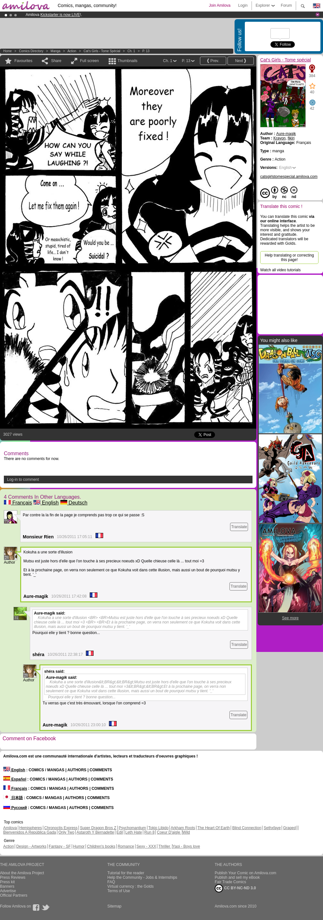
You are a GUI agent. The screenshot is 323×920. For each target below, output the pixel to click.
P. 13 (145, 51)
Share (56, 61)
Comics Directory (31, 51)
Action (71, 51)
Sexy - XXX (146, 846)
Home (7, 51)
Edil (120, 832)
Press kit (7, 882)
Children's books (101, 846)
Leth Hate (133, 832)
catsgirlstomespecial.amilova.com (289, 176)
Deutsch (73, 502)
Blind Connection (246, 828)
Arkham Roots (183, 828)
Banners (7, 886)
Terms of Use (118, 891)
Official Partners (13, 895)
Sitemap (114, 906)
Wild (186, 832)
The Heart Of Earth (213, 828)
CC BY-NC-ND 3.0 (235, 888)
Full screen (89, 61)
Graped (289, 828)
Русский (15, 807)
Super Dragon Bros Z (98, 828)
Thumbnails (127, 61)
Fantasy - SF (60, 846)
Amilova (10, 828)
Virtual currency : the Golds (130, 886)
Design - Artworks (31, 846)
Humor (79, 846)
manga (56, 51)
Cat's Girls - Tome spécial (102, 51)
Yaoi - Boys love (186, 846)
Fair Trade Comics (230, 882)
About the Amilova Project (22, 873)
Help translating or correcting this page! (289, 257)
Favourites (23, 61)
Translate (239, 527)
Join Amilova (219, 5)
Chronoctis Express (61, 828)
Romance (126, 846)
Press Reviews (12, 877)
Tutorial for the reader (125, 873)
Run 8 (149, 832)
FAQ (111, 882)
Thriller (164, 846)
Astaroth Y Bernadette (95, 832)
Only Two (66, 832)
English (46, 502)
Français (18, 502)
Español (14, 779)
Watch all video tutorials (280, 270)
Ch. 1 (131, 51)
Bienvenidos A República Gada (29, 832)
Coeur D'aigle (169, 832)
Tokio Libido (158, 828)
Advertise (8, 891)
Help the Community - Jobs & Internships (142, 877)
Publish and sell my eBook (237, 877)
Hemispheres (30, 828)
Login (242, 5)
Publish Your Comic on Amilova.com (245, 873)
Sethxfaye (272, 828)
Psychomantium (132, 828)
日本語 (13, 798)
